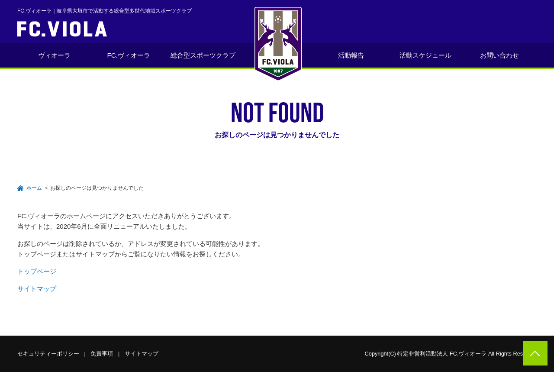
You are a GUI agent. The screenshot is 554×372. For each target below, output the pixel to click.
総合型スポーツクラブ (203, 55)
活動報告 (351, 55)
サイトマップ (36, 288)
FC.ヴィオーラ (128, 55)
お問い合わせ (499, 55)
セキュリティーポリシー (48, 353)
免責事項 (101, 353)
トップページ (36, 271)
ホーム (34, 188)
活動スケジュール (425, 55)
